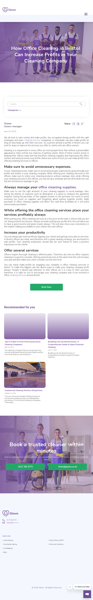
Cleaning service (32, 143)
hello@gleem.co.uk (67, 470)
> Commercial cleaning (13, 544)
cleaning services (18, 278)
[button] (86, 14)
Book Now (46, 290)
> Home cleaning (11, 540)
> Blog (8, 552)
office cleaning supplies (57, 190)
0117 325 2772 (25, 470)
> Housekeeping (11, 548)
